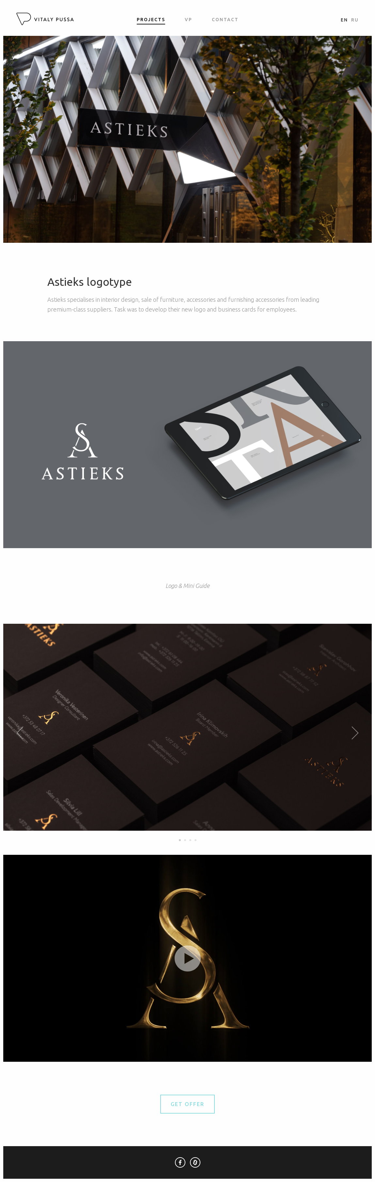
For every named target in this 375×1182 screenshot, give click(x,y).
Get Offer (187, 1104)
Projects (151, 19)
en (344, 19)
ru (355, 19)
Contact (225, 19)
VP (188, 19)
